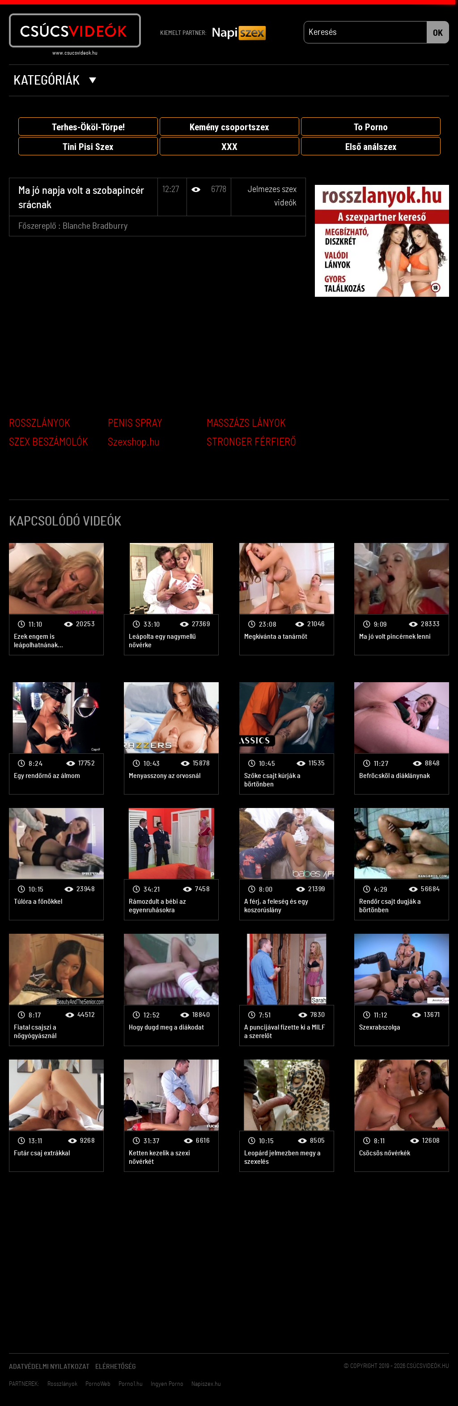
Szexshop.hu (133, 442)
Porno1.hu (131, 1384)
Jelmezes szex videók (56, 599)
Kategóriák (54, 80)
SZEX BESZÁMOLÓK (48, 442)
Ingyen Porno (167, 1384)
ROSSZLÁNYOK (39, 423)
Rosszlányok (62, 1384)
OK (438, 33)
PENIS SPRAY (135, 423)
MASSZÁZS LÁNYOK (246, 423)
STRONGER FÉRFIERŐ (251, 442)
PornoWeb (97, 1384)
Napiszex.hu (206, 1384)
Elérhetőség (115, 1366)
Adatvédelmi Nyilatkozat (49, 1366)
